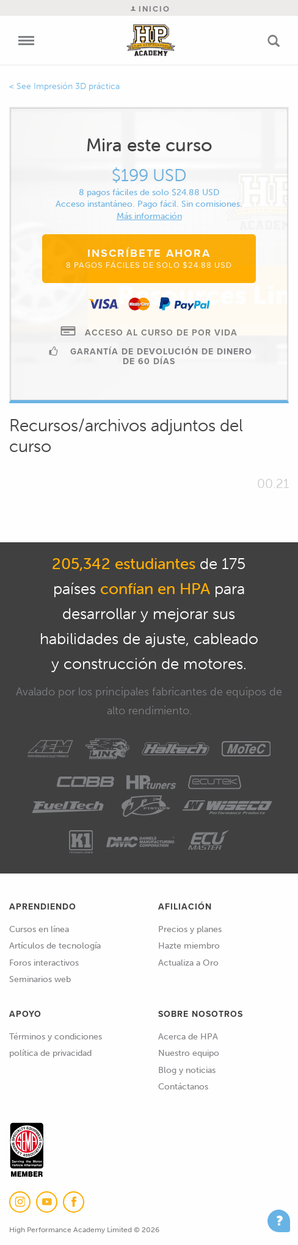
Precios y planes (190, 929)
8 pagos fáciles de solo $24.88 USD (149, 192)
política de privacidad (50, 1053)
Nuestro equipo (188, 1053)
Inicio (150, 9)
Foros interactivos (44, 963)
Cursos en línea (39, 929)
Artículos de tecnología (55, 946)
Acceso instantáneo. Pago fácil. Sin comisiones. (149, 204)
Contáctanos (183, 1087)
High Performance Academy (151, 40)
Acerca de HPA (188, 1037)
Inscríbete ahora (149, 257)
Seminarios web (40, 979)
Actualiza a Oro (188, 963)
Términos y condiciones (55, 1037)
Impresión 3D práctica (77, 86)
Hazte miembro (189, 946)
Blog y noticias (187, 1070)
